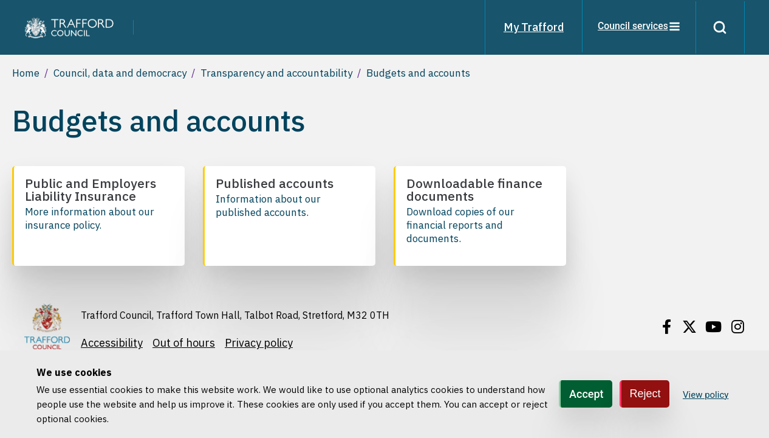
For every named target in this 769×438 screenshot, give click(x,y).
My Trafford (532, 27)
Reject (645, 394)
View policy (705, 394)
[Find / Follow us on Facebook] (666, 326)
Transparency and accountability (276, 73)
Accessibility (112, 343)
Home (25, 73)
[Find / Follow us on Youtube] (713, 326)
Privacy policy (259, 343)
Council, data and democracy (119, 73)
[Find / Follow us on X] (689, 326)
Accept (586, 394)
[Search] (719, 27)
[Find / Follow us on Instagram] (737, 326)
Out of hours (183, 343)
